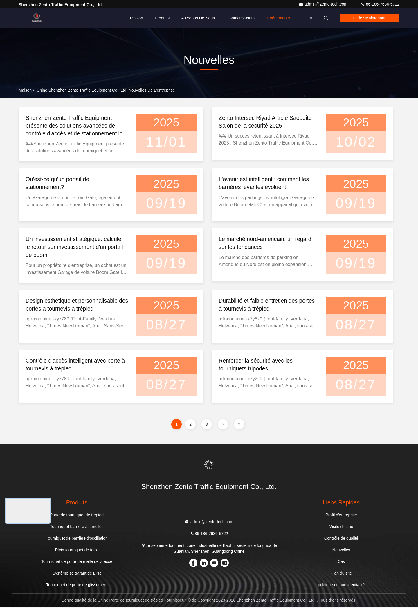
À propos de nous (194, 18)
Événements (275, 18)
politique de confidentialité (341, 586)
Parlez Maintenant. (368, 18)
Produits (158, 18)
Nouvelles (341, 551)
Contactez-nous (237, 18)
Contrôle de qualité (341, 539)
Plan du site (341, 574)
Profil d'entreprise (341, 516)
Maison (132, 18)
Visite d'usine (341, 528)
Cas (341, 563)
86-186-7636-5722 (379, 4)
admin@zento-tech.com (324, 4)
